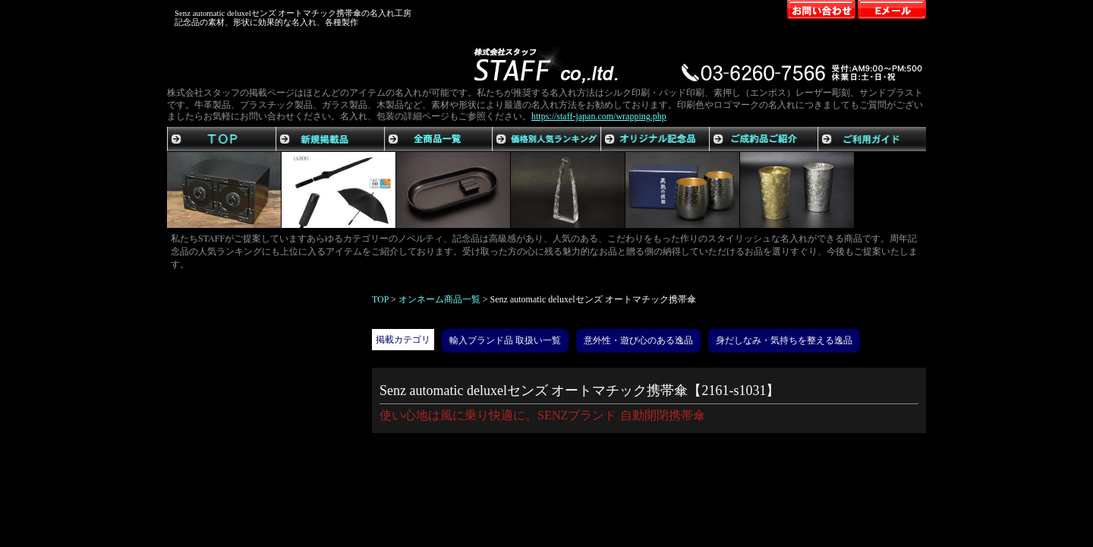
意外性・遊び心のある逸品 (638, 340)
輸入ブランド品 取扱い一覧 (505, 340)
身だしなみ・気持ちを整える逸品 (784, 340)
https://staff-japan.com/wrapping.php (598, 116)
